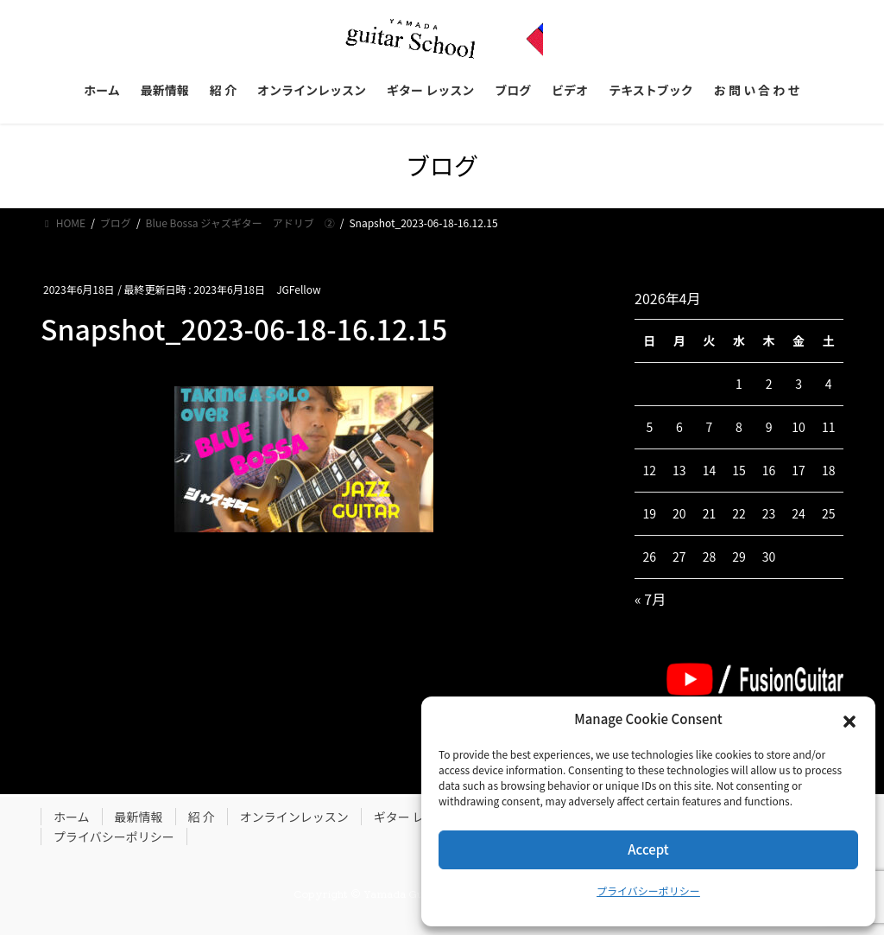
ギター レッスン (417, 816)
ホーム (72, 816)
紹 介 (201, 816)
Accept (648, 849)
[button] (849, 719)
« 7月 (650, 598)
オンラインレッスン (294, 816)
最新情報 (139, 816)
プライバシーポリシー (648, 890)
